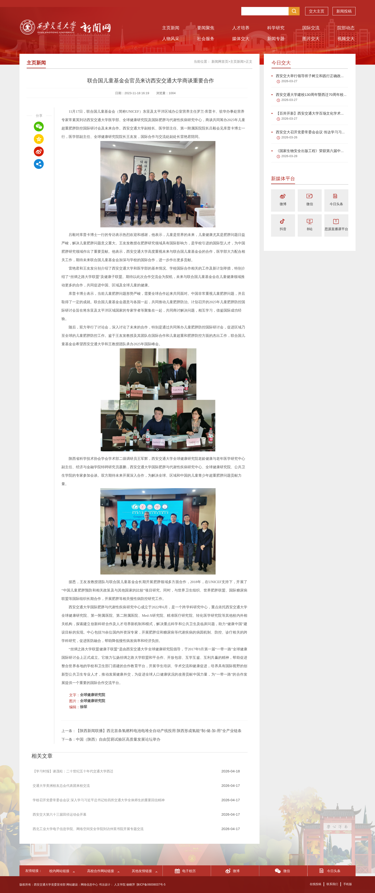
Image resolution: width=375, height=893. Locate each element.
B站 (309, 229)
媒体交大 (240, 38)
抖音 (283, 229)
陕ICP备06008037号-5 (151, 884)
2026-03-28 (289, 156)
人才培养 (240, 27)
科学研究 (275, 27)
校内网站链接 (59, 871)
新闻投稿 (344, 11)
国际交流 (311, 27)
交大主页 (316, 11)
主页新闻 (170, 27)
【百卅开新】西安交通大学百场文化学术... (308, 113)
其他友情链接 (142, 871)
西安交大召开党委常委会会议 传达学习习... (308, 132)
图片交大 (311, 38)
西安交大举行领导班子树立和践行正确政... (308, 76)
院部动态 (346, 27)
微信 (309, 204)
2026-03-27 (289, 81)
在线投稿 (315, 884)
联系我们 (332, 884)
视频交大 (346, 38)
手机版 (347, 884)
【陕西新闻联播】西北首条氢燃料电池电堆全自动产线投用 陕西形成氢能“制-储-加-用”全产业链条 (159, 731)
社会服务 (205, 38)
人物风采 (170, 38)
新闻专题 (275, 38)
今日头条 (336, 204)
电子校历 (189, 871)
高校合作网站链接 (100, 871)
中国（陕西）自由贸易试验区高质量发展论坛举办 (118, 739)
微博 (283, 204)
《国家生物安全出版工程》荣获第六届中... (308, 151)
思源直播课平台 (336, 229)
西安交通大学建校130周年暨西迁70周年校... (309, 94)
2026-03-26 (289, 137)
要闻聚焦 (205, 27)
